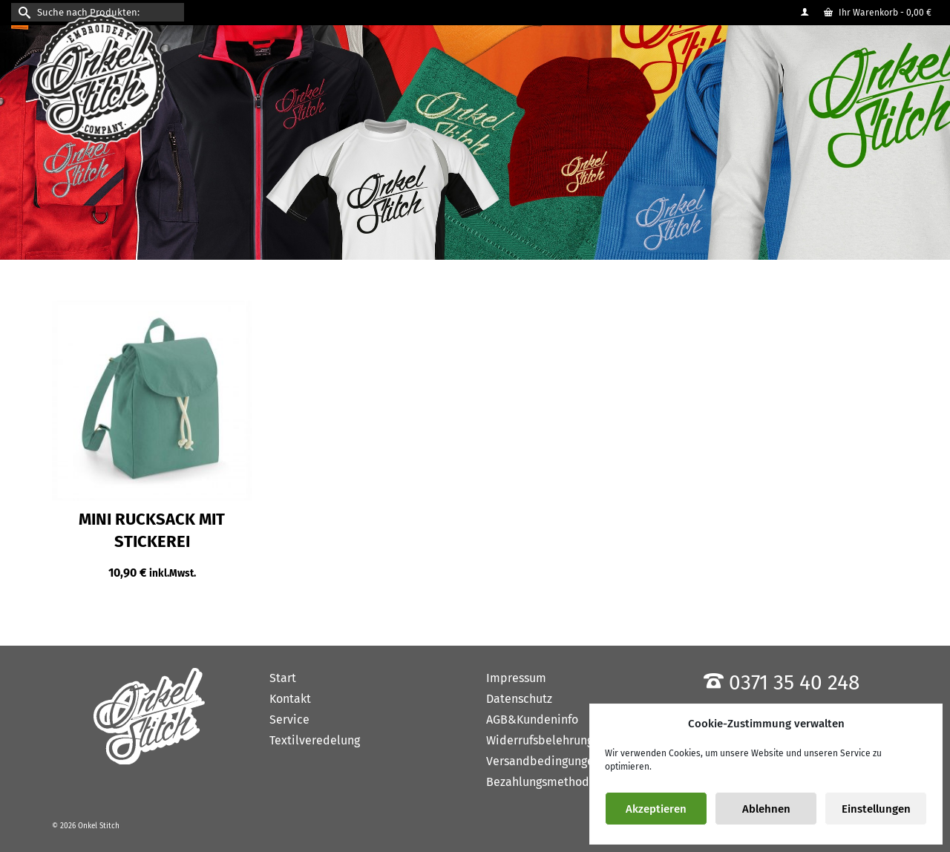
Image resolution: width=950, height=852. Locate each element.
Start (282, 678)
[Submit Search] (22, 12)
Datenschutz (519, 699)
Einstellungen (876, 809)
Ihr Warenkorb (877, 12)
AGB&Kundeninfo (532, 719)
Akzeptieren (656, 809)
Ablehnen (766, 809)
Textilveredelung (314, 740)
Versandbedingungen (543, 761)
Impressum (516, 678)
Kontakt (290, 699)
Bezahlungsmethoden (544, 782)
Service (289, 719)
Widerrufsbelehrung (539, 740)
